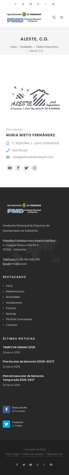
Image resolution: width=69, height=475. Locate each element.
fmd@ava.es (19, 263)
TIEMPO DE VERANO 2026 (19, 347)
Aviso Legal (12, 453)
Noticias (11, 313)
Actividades (13, 296)
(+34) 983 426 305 (28, 259)
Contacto (11, 324)
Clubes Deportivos (47, 46)
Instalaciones (14, 302)
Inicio (13, 46)
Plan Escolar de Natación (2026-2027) (28, 361)
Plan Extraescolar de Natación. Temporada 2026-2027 (24, 378)
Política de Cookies (33, 453)
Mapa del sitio (55, 453)
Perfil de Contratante (19, 319)
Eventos (11, 308)
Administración (15, 291)
